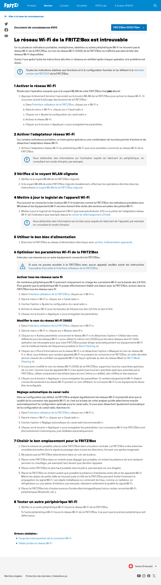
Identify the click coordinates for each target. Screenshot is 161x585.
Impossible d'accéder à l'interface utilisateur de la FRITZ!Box (63, 268)
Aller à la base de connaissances (26, 16)
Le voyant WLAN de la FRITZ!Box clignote (59, 187)
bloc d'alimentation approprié (115, 242)
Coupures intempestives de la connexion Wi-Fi (45, 538)
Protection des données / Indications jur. (47, 575)
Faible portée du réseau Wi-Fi (35, 543)
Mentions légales (13, 575)
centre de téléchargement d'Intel (90, 214)
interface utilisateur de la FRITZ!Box (53, 104)
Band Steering (87, 346)
